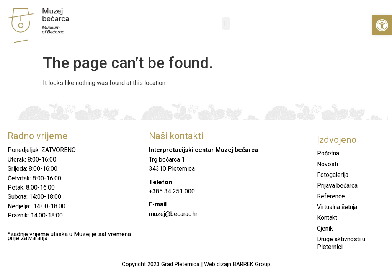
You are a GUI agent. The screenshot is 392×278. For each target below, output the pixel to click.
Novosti (327, 164)
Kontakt (327, 217)
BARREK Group (251, 264)
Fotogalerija (332, 174)
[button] (382, 25)
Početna (328, 153)
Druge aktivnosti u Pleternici (341, 242)
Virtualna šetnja (337, 207)
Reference (331, 196)
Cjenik (325, 228)
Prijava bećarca (337, 185)
